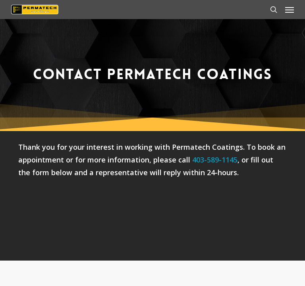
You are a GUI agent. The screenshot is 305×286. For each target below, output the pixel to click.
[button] (289, 10)
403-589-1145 (214, 159)
